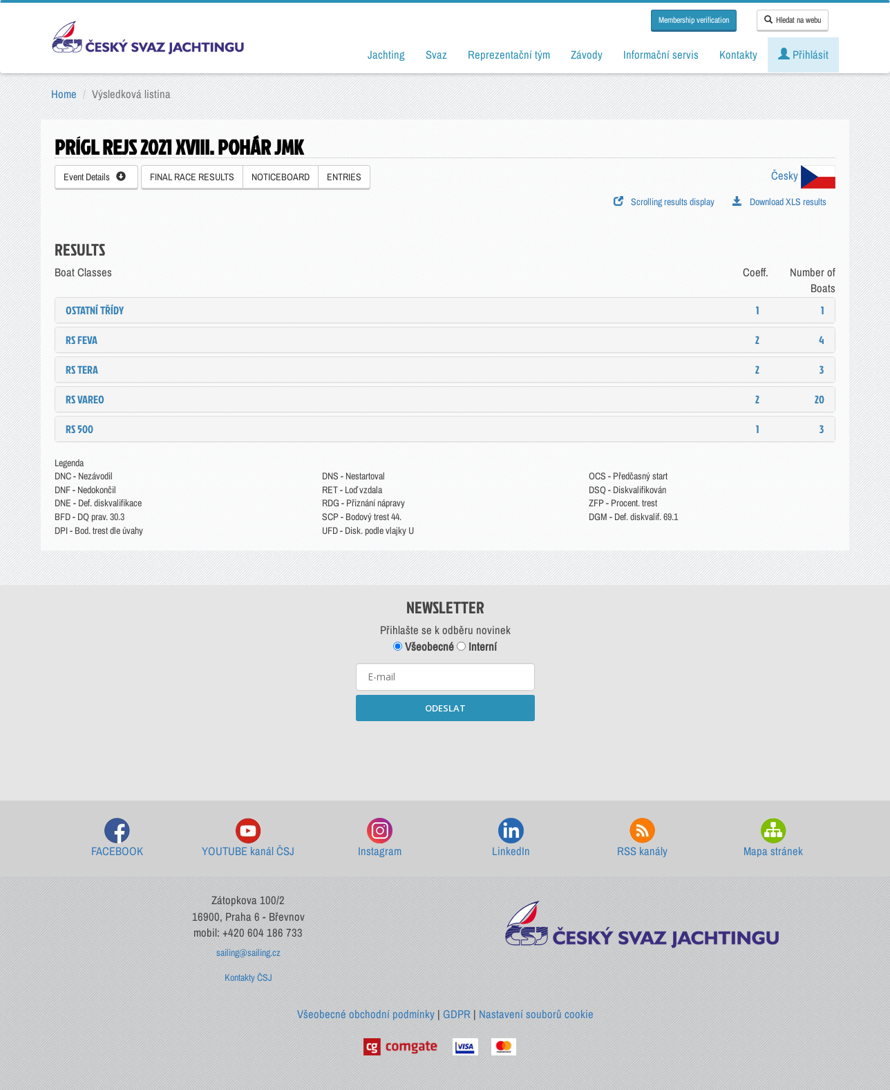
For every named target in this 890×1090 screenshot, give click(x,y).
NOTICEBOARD (281, 177)
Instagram (379, 838)
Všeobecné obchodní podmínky (366, 1014)
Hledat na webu (792, 20)
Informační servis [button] (661, 54)
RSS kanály (642, 838)
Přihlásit (803, 54)
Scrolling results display (664, 201)
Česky (803, 175)
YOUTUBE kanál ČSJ (248, 838)
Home (64, 94)
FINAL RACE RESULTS (192, 177)
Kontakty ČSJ (248, 977)
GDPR (457, 1014)
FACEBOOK (117, 838)
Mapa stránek (773, 838)
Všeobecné (423, 646)
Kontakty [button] (738, 54)
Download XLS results (779, 201)
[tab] (445, 310)
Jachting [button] (386, 54)
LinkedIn (511, 838)
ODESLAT (445, 708)
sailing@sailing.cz (248, 952)
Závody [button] (587, 54)
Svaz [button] (436, 54)
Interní (477, 646)
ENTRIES (344, 177)
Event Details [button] (95, 177)
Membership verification (694, 20)
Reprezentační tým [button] (509, 54)
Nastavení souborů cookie (536, 1014)
